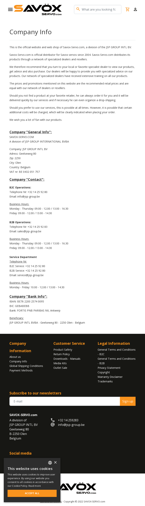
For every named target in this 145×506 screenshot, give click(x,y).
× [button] (55, 462)
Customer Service (69, 343)
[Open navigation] (10, 9)
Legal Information (114, 343)
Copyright (104, 372)
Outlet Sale (60, 368)
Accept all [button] (32, 493)
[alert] (32, 480)
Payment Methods (21, 370)
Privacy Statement (109, 368)
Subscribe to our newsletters (35, 393)
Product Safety (62, 349)
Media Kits (60, 363)
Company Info (18, 361)
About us (15, 357)
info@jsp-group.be (71, 425)
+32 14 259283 (68, 420)
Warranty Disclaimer (110, 377)
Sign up (127, 401)
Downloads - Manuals (66, 358)
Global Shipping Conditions (26, 366)
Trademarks (105, 381)
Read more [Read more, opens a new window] (35, 485)
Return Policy (61, 354)
